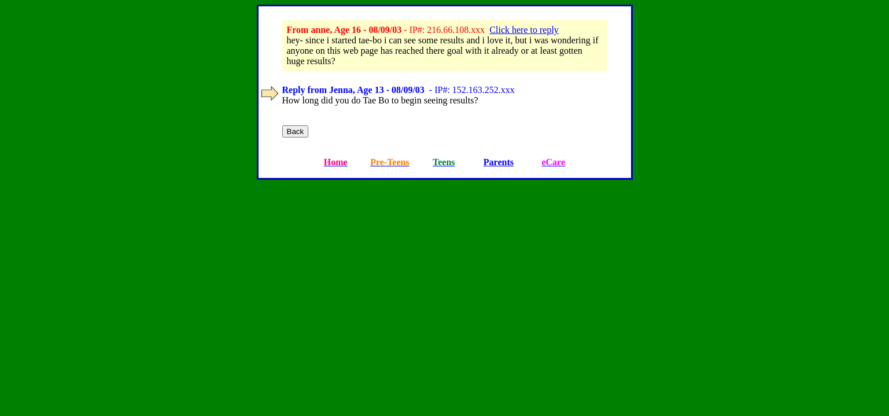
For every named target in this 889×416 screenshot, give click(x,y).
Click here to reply (524, 30)
